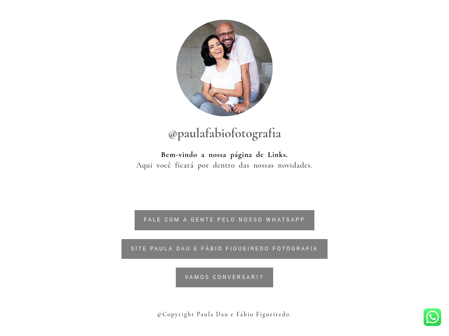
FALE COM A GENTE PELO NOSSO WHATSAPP (224, 220)
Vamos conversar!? (224, 277)
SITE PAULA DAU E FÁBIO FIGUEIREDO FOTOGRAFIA (224, 249)
